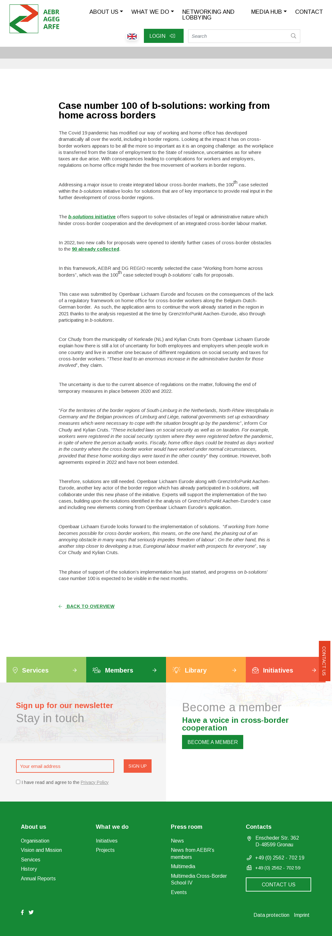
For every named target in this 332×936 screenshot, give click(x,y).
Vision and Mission (41, 850)
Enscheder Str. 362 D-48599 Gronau (277, 841)
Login (162, 36)
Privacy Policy (95, 782)
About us (103, 12)
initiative (105, 216)
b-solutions (81, 216)
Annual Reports (38, 878)
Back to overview (86, 606)
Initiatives (107, 840)
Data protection (271, 915)
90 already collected (95, 249)
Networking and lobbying (208, 15)
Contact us (324, 661)
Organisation (35, 840)
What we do (150, 12)
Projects (105, 850)
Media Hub (266, 12)
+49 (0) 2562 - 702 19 (279, 857)
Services (30, 859)
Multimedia (183, 866)
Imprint (302, 915)
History (29, 869)
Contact (309, 12)
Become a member (212, 742)
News (177, 840)
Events (179, 892)
